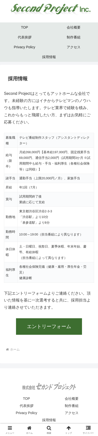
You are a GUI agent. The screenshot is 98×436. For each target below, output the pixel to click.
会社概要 (72, 399)
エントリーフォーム (49, 326)
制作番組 (72, 406)
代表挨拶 (26, 406)
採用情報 (49, 420)
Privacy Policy (26, 413)
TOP (26, 399)
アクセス (72, 413)
